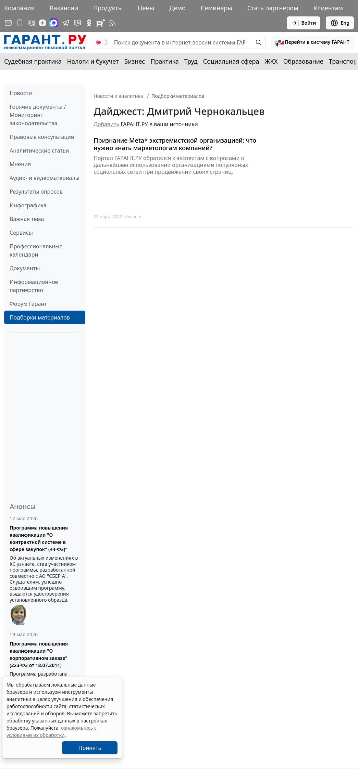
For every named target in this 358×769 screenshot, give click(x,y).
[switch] (101, 42)
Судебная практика (33, 61)
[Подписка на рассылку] (8, 23)
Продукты (108, 8)
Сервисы (21, 232)
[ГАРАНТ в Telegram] (66, 23)
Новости (21, 93)
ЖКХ (271, 61)
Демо (177, 8)
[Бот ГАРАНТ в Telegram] (77, 23)
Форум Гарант (28, 304)
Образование (303, 61)
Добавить (106, 124)
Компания (19, 8)
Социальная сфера (231, 61)
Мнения (20, 164)
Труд (191, 61)
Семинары (216, 8)
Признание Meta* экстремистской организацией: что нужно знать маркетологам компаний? (175, 144)
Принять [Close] (89, 748)
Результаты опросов (36, 191)
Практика (164, 61)
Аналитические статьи (39, 150)
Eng (339, 23)
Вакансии (64, 8)
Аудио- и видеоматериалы (44, 178)
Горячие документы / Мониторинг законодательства (38, 115)
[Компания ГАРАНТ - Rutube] (101, 23)
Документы (25, 268)
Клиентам (328, 8)
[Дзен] (42, 22)
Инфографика (28, 205)
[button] (312, 42)
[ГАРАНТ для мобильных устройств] (20, 23)
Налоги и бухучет (93, 61)
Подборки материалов (40, 317)
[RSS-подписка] (112, 23)
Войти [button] (303, 23)
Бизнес (134, 61)
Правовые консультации (42, 137)
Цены (146, 8)
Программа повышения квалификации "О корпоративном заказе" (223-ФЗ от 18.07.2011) (39, 654)
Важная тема (27, 219)
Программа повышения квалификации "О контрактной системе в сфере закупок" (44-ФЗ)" (39, 538)
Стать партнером (272, 8)
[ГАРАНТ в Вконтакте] (31, 23)
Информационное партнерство (34, 286)
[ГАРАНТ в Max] (53, 22)
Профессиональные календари (36, 250)
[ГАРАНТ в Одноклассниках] (89, 23)
